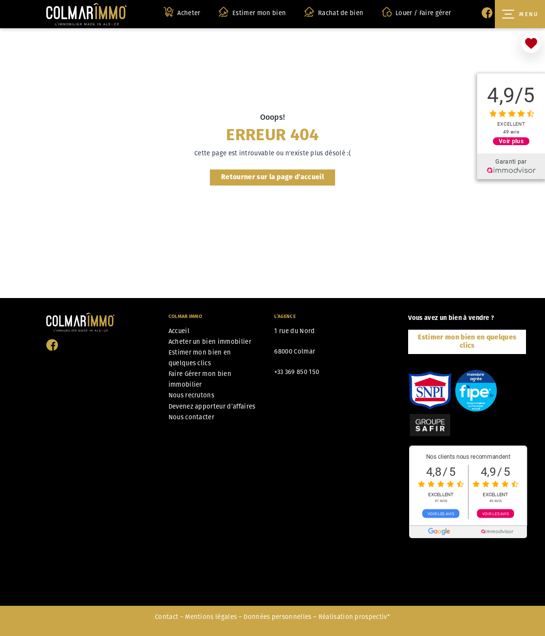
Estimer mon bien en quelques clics (467, 341)
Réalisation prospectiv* (354, 616)
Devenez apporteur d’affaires (212, 406)
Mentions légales (211, 616)
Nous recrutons (191, 395)
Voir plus (511, 141)
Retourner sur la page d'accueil (272, 177)
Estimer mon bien (252, 12)
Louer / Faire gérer (416, 12)
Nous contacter (191, 417)
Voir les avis (441, 513)
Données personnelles (277, 616)
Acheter (182, 12)
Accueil (179, 331)
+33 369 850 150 (296, 371)
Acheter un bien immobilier (210, 341)
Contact (166, 616)
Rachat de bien (334, 12)
